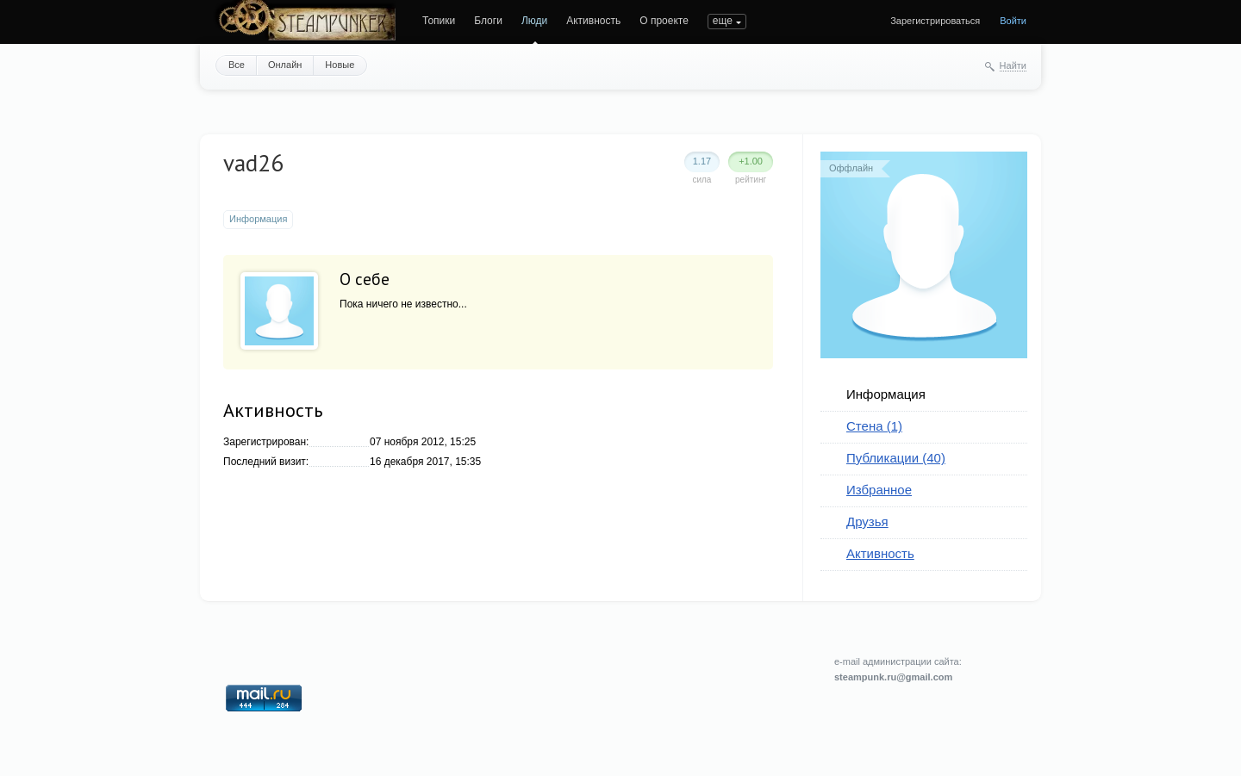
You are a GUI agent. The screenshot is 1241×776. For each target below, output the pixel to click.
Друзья (867, 521)
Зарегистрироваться (935, 21)
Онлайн (285, 64)
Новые (339, 64)
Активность (593, 21)
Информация (886, 394)
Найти (1013, 65)
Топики (438, 21)
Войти (1013, 21)
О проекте (664, 21)
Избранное (879, 489)
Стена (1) (874, 426)
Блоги (488, 21)
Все (236, 64)
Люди (534, 21)
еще (723, 21)
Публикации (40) (895, 457)
